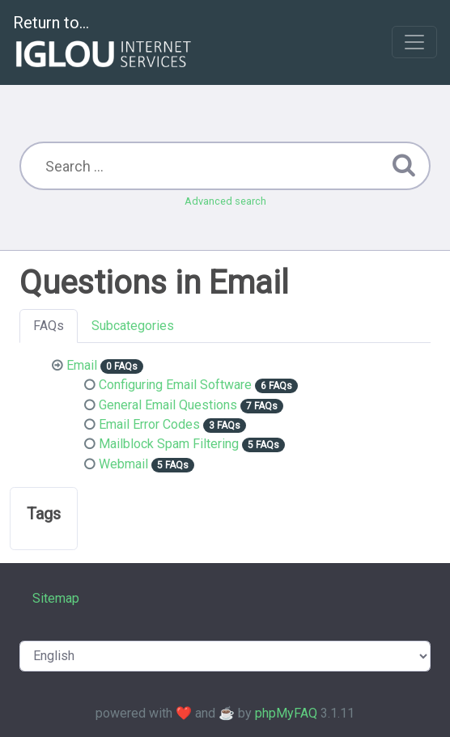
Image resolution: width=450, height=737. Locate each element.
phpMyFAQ (286, 713)
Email (81, 365)
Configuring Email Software (175, 384)
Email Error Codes (149, 424)
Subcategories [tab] (132, 325)
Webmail (123, 464)
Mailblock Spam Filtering (169, 443)
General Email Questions (168, 405)
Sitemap (55, 598)
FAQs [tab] (48, 325)
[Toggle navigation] (414, 42)
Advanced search (225, 201)
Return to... (104, 43)
